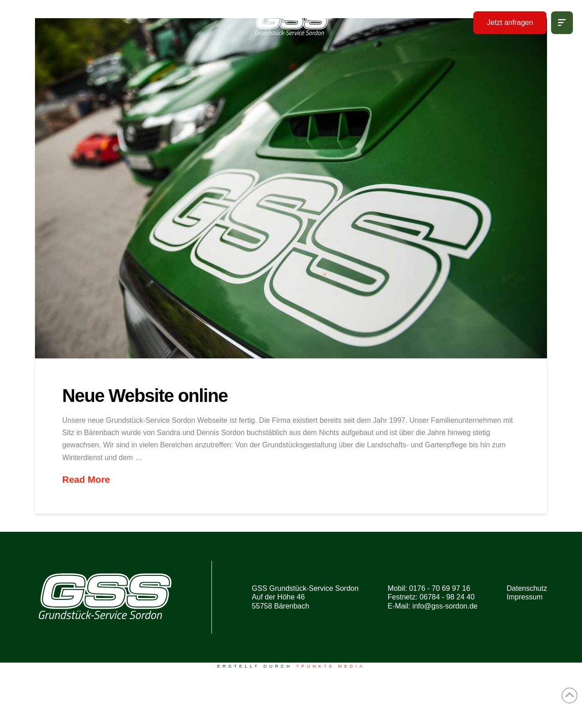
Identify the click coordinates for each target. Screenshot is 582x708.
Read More (86, 479)
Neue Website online (145, 396)
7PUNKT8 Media (330, 665)
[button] (562, 22)
